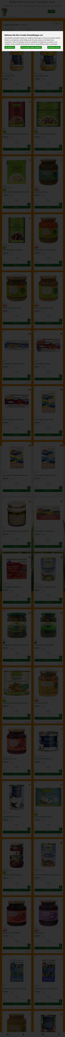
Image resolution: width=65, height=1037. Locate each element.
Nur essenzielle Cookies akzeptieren (31, 47)
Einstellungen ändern (54, 47)
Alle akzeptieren (9, 47)
